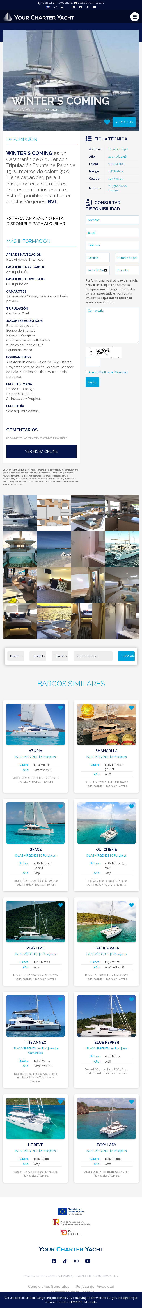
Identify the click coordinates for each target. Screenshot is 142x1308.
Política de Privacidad (95, 1286)
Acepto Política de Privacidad (108, 372)
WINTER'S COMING (29, 153)
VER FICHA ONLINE (41, 451)
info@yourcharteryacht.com (89, 3)
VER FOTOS (124, 122)
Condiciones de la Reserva (71, 1292)
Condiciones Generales (48, 1286)
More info (90, 1302)
